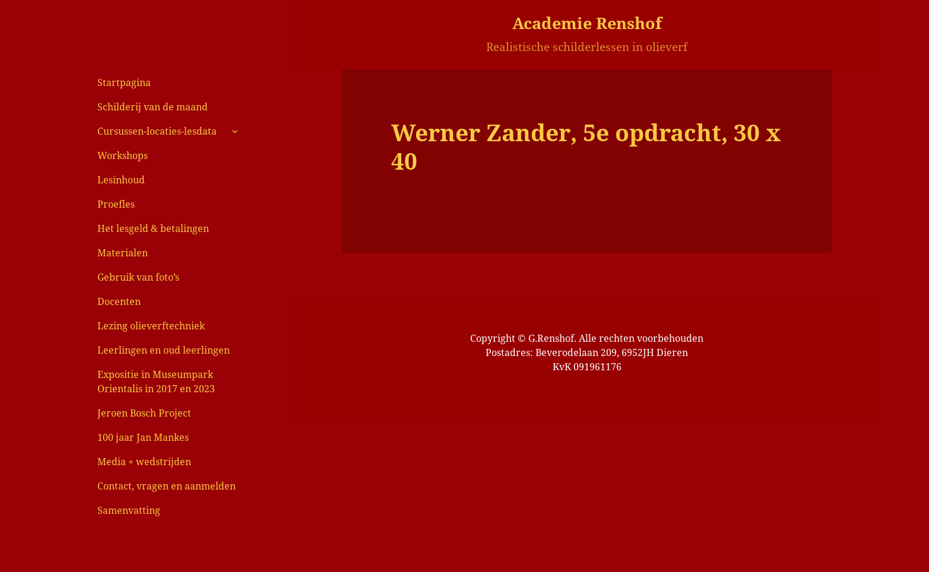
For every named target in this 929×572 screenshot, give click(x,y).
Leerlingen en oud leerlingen (163, 350)
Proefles (116, 204)
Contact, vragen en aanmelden (166, 485)
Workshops (122, 155)
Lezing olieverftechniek (151, 325)
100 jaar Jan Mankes (143, 437)
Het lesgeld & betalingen (153, 228)
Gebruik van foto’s (138, 277)
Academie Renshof (587, 23)
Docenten (119, 301)
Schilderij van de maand (152, 106)
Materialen (122, 252)
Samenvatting (128, 510)
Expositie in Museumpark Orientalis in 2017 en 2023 (156, 381)
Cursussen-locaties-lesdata (157, 131)
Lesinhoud (121, 179)
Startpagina (124, 82)
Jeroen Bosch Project (144, 413)
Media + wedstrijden (144, 461)
